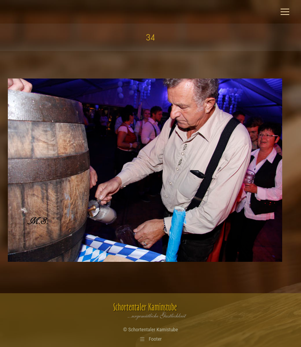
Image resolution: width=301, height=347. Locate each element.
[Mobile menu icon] (284, 11)
